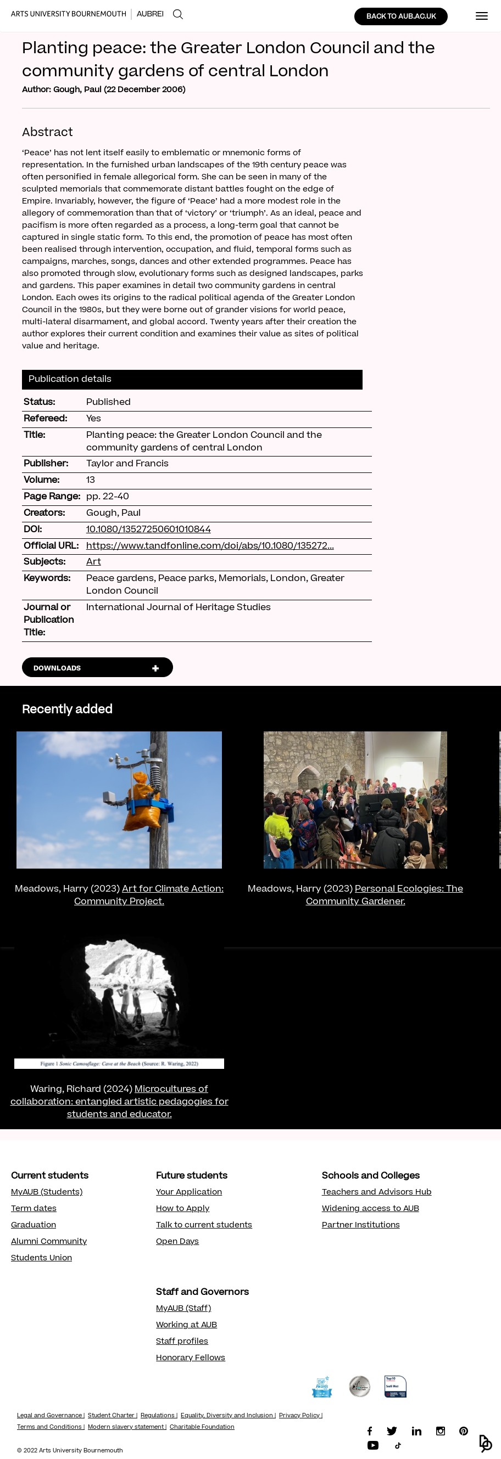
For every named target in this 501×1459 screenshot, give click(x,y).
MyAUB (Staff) (183, 1309)
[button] (486, 1444)
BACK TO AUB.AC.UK (401, 17)
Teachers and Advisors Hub (377, 1193)
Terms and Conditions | (51, 1427)
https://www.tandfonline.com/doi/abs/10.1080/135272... (210, 546)
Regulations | (159, 1416)
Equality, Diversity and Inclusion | (228, 1416)
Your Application (189, 1193)
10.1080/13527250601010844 (148, 530)
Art (93, 562)
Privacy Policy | (300, 1416)
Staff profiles (182, 1342)
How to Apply (182, 1209)
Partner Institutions (361, 1226)
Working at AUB (186, 1326)
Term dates (34, 1209)
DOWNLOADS (57, 669)
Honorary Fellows (190, 1358)
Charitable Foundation (202, 1427)
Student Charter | (112, 1416)
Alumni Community (49, 1242)
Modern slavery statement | (127, 1427)
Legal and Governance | (51, 1416)
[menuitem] (178, 14)
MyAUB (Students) (46, 1193)
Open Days (177, 1242)
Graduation (33, 1226)
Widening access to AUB (370, 1209)
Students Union (41, 1259)
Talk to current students (204, 1226)
